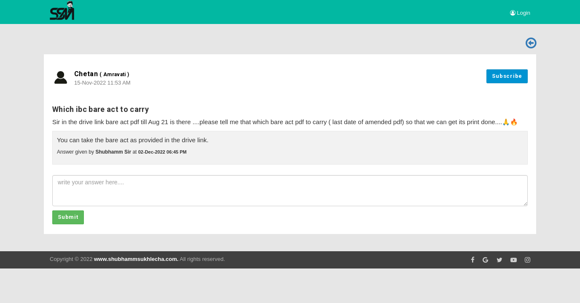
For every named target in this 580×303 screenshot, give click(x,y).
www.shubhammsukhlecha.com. (136, 259)
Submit (68, 217)
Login (520, 13)
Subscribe (507, 76)
